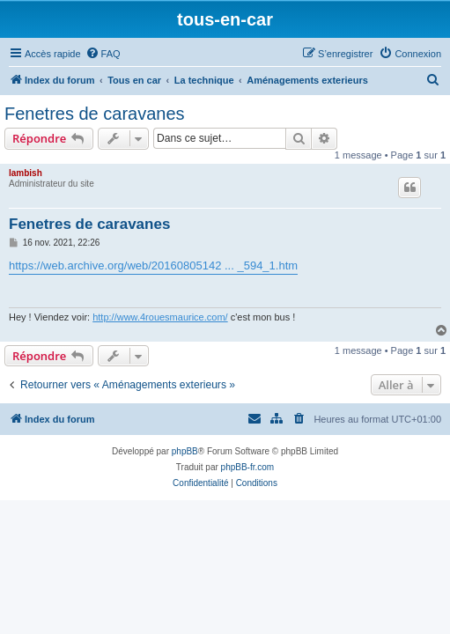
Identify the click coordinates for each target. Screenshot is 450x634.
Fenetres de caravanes (94, 113)
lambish (25, 173)
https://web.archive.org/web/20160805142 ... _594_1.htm (153, 265)
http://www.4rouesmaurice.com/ (159, 317)
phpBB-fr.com (248, 467)
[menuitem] (103, 53)
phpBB (185, 451)
